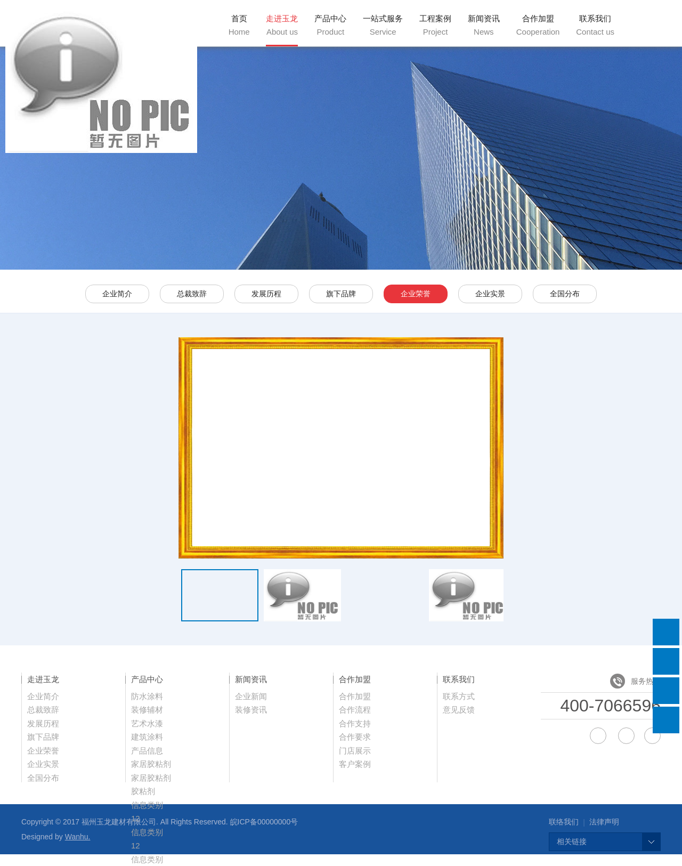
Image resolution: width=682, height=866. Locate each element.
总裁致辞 (192, 293)
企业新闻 (251, 696)
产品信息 (147, 750)
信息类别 (147, 805)
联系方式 (459, 696)
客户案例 (355, 763)
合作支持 (355, 723)
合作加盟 (538, 25)
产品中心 (330, 25)
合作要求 (355, 736)
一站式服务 (383, 25)
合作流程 (355, 709)
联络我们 (564, 822)
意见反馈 (459, 709)
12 (135, 845)
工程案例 (435, 25)
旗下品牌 (341, 293)
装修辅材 (147, 709)
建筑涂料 (147, 736)
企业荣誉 (416, 293)
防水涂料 (147, 696)
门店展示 (355, 750)
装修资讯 (251, 709)
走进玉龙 (282, 25)
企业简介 (117, 293)
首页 (239, 25)
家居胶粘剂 (151, 763)
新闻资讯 (484, 25)
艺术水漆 (147, 723)
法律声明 (604, 822)
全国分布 (565, 293)
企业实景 (490, 293)
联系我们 (595, 25)
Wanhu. (78, 836)
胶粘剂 (143, 791)
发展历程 (266, 293)
